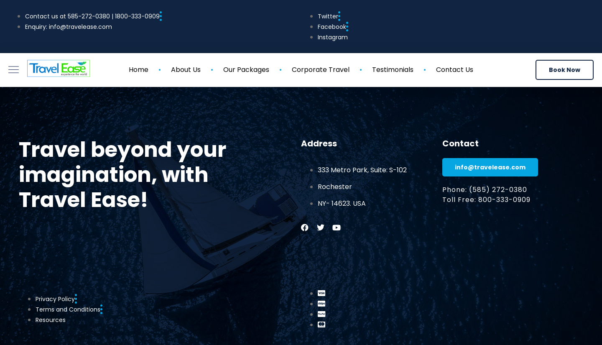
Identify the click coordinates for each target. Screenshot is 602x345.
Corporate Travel (320, 70)
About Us (186, 70)
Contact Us (454, 70)
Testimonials (392, 70)
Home (138, 70)
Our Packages (246, 70)
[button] (565, 70)
